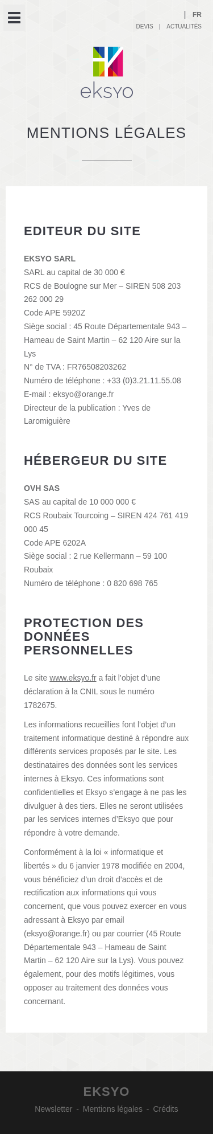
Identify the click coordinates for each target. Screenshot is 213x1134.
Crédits (165, 1108)
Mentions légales (113, 1108)
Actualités (184, 26)
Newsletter (53, 1108)
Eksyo (107, 73)
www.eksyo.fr (72, 677)
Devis (144, 26)
